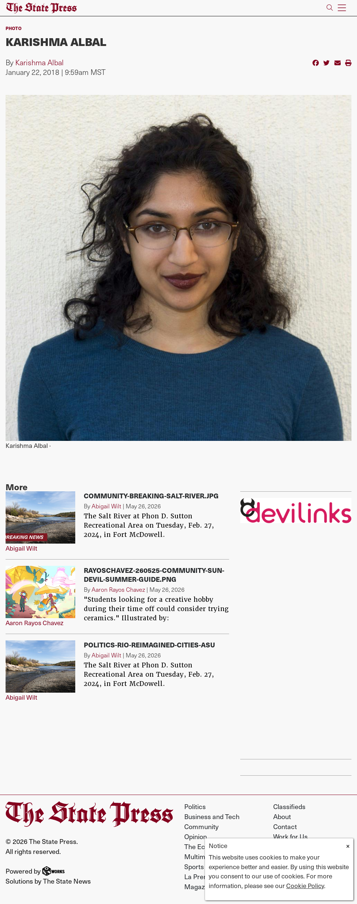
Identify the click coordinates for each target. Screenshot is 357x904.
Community (201, 826)
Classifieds (289, 806)
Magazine (199, 886)
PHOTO (14, 28)
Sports (194, 866)
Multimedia (201, 856)
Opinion (195, 836)
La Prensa (199, 876)
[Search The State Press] (330, 8)
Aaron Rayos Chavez (34, 622)
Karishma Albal (39, 62)
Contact (285, 826)
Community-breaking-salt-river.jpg (151, 495)
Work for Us (290, 836)
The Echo (198, 846)
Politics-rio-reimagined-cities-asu (149, 644)
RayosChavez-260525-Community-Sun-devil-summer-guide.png (154, 574)
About (282, 816)
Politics (195, 806)
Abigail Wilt (21, 548)
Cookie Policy (305, 885)
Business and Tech (211, 816)
